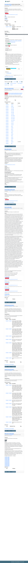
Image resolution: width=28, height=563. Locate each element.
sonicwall (6, 19)
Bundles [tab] (20, 81)
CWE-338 (6, 280)
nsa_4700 (12, 110)
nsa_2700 (12, 107)
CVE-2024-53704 (8, 4)
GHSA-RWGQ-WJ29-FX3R (10, 189)
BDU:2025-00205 (8, 149)
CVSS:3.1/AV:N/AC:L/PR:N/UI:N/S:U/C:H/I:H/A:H (15, 93)
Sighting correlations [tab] (13, 83)
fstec (10, 150)
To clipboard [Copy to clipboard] (13, 146)
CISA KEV (22, 89)
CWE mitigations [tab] (20, 83)
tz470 (12, 132)
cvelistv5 (10, 5)
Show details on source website (9, 202)
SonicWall (7, 26)
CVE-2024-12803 (7, 457)
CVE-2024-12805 (7, 458)
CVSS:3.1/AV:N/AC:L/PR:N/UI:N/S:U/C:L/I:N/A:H (11, 14)
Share (9, 146)
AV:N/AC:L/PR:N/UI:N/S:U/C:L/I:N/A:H (10, 164)
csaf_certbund (11, 434)
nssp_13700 (13, 118)
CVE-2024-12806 (7, 459)
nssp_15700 (13, 120)
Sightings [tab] (7, 83)
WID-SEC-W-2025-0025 (9, 433)
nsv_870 (12, 124)
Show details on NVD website (9, 76)
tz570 (12, 135)
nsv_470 (12, 123)
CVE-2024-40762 (7, 288)
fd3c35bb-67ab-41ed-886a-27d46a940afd (15, 40)
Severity (6, 12)
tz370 (12, 129)
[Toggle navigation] (22, 1)
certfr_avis (10, 306)
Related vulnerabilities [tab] (8, 81)
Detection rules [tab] (7, 84)
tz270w (12, 127)
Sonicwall (7, 320)
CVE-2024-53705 (7, 282)
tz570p (12, 137)
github (10, 190)
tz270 (12, 126)
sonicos (12, 104)
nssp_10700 (13, 115)
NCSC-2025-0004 (8, 207)
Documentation (17, 561)
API (20, 561)
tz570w (12, 138)
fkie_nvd (10, 89)
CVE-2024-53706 (7, 294)
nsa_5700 (12, 112)
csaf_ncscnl (10, 208)
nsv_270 (12, 121)
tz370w (12, 130)
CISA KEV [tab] (6, 36)
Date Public (7, 31)
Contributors (13, 561)
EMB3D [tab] (11, 84)
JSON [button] (6, 146)
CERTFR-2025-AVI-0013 (9, 305)
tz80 (11, 143)
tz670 (12, 140)
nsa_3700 (12, 109)
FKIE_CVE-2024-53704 (9, 88)
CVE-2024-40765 (7, 465)
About (22, 561)
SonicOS (10, 26)
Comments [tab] (15, 81)
